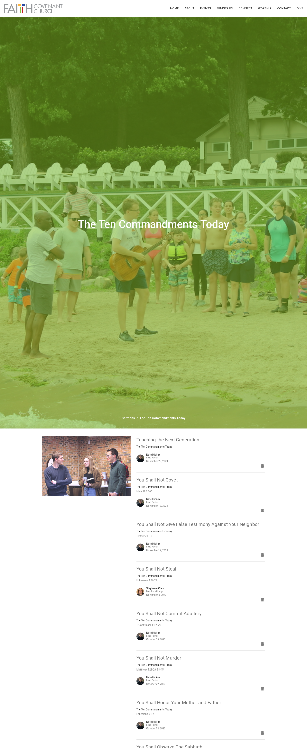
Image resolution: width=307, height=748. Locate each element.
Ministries (225, 8)
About (189, 8)
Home (174, 8)
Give (300, 8)
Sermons (128, 418)
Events (205, 8)
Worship (264, 8)
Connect (245, 8)
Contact (284, 8)
